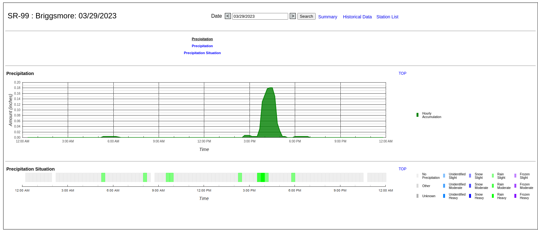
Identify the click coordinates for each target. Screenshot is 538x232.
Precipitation (202, 46)
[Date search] (260, 16)
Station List (387, 16)
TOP (402, 73)
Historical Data (358, 16)
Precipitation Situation (202, 53)
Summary (329, 16)
